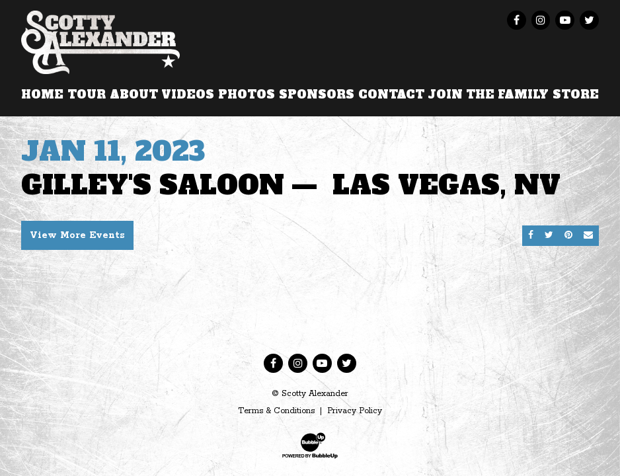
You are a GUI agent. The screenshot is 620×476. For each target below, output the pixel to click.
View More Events (77, 235)
